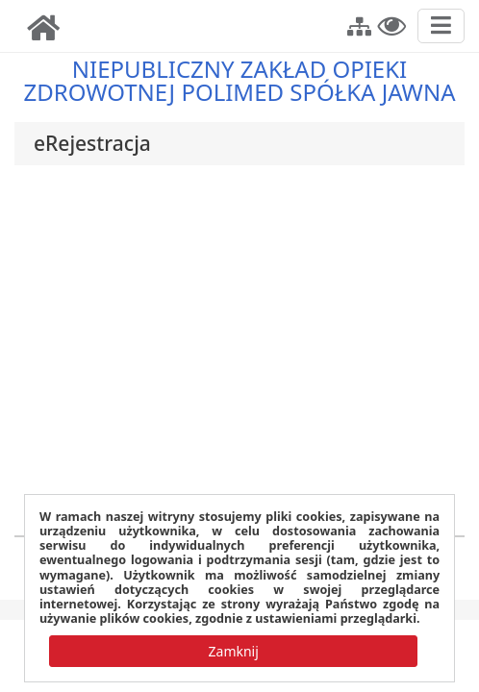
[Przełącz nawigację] (441, 25)
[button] (359, 24)
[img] (43, 28)
